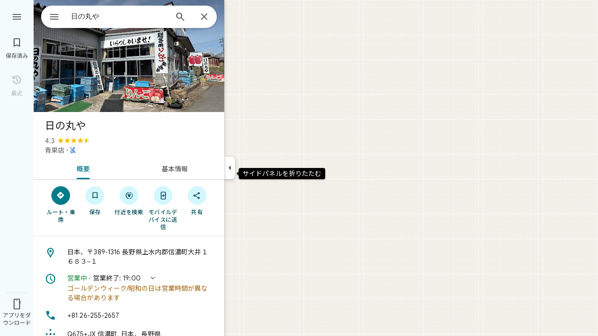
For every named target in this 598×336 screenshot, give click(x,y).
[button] (129, 288)
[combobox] (109, 16)
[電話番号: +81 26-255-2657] (129, 315)
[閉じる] (204, 17)
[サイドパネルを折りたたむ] (229, 168)
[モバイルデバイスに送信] (163, 207)
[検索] (180, 18)
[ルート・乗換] (61, 204)
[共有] (197, 200)
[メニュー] (17, 15)
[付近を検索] (129, 200)
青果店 (54, 150)
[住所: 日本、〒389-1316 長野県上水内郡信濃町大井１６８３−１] (129, 257)
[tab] (81, 168)
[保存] (95, 200)
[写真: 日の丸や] (129, 56)
